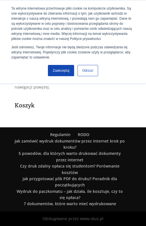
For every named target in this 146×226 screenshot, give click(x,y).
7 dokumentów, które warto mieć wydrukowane (70, 203)
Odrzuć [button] (87, 71)
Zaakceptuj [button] (61, 71)
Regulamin (60, 134)
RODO (83, 134)
